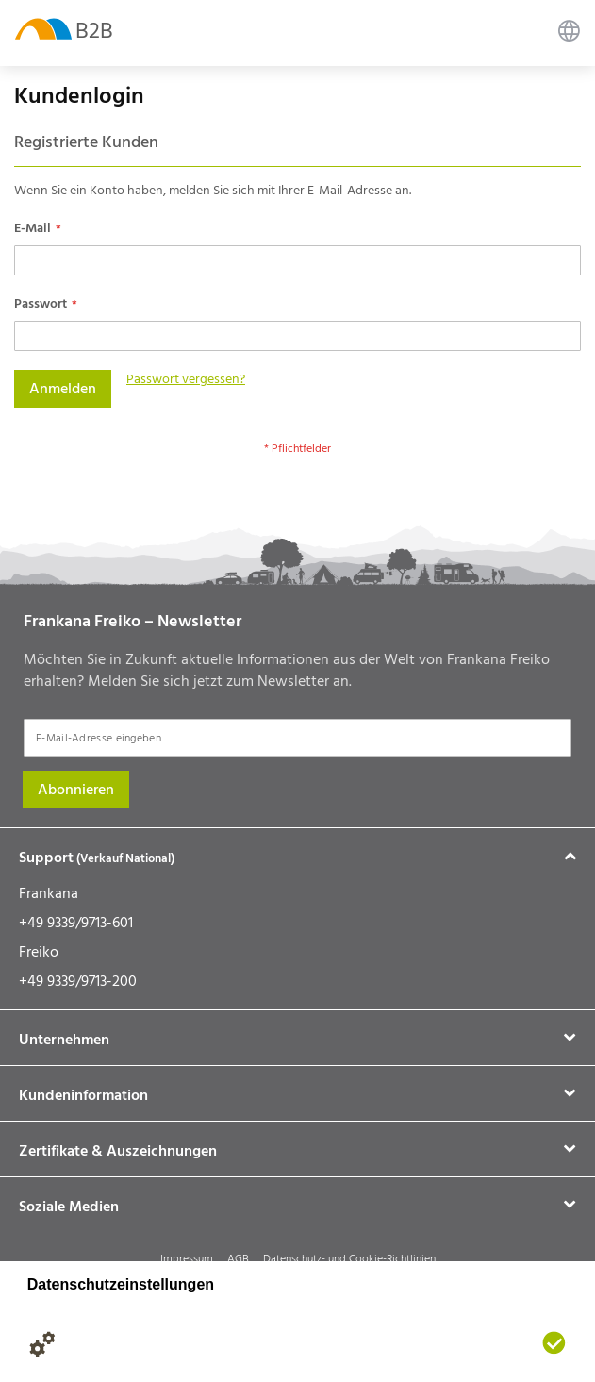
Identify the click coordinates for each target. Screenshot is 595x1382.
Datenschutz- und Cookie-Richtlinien (349, 1259)
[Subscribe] (76, 789)
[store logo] (43, 28)
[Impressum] (118, 1344)
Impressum (186, 1259)
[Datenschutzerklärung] (80, 1344)
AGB (238, 1259)
